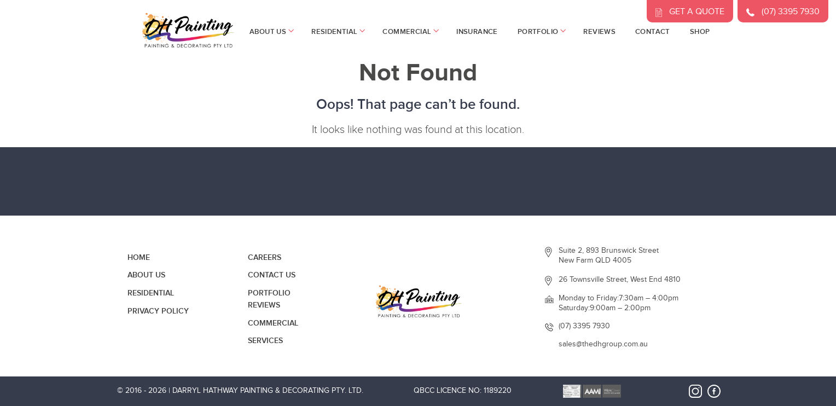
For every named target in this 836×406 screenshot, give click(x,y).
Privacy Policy (158, 311)
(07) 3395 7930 (584, 326)
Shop (700, 31)
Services (265, 340)
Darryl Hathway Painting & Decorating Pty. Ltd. (267, 390)
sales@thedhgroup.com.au (603, 344)
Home (138, 257)
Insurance (477, 31)
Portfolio (541, 31)
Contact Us (271, 275)
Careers (264, 257)
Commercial (409, 31)
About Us (270, 31)
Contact (652, 31)
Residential (337, 31)
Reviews (599, 31)
